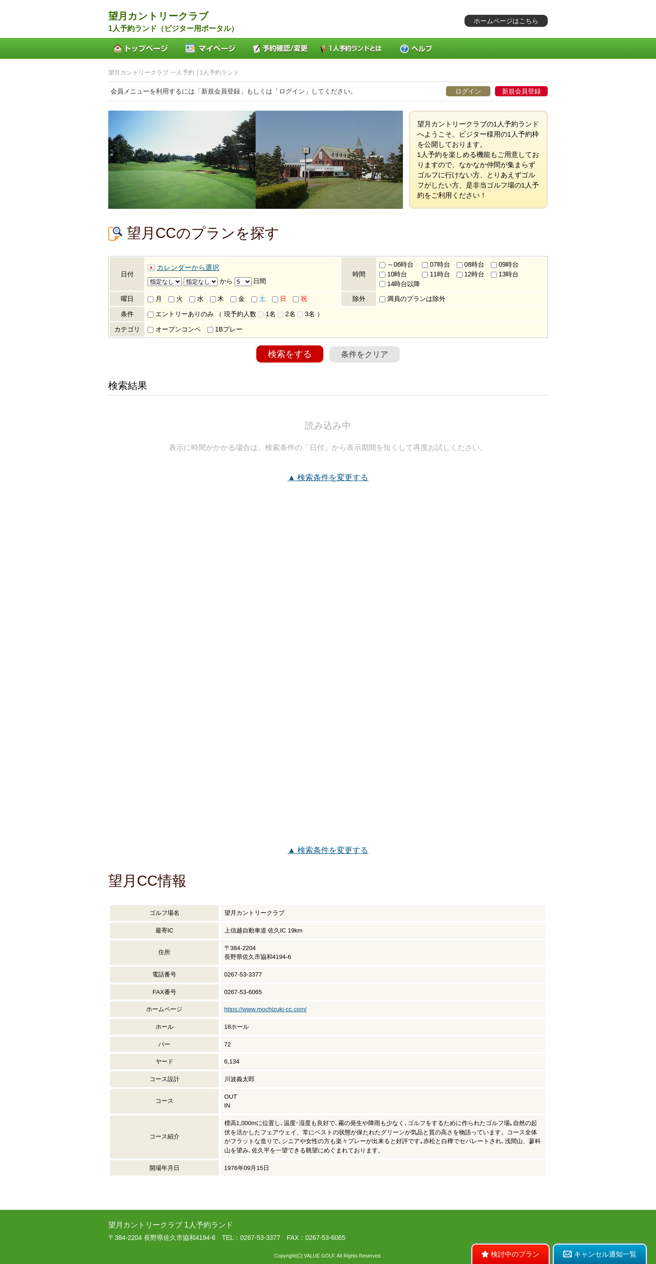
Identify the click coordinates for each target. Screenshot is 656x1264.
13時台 (505, 274)
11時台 (436, 274)
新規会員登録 (521, 91)
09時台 (505, 264)
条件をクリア (364, 354)
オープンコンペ (174, 329)
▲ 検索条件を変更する (328, 477)
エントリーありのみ (181, 314)
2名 (287, 314)
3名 (306, 314)
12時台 (470, 274)
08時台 (470, 264)
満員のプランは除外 (412, 298)
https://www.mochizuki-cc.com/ (265, 1009)
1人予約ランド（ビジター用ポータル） (173, 28)
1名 (267, 314)
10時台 (393, 274)
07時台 (436, 264)
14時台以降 (399, 284)
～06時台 (396, 264)
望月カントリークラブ (158, 16)
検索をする (290, 354)
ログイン (468, 91)
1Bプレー (224, 329)
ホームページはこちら (506, 21)
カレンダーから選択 (188, 267)
